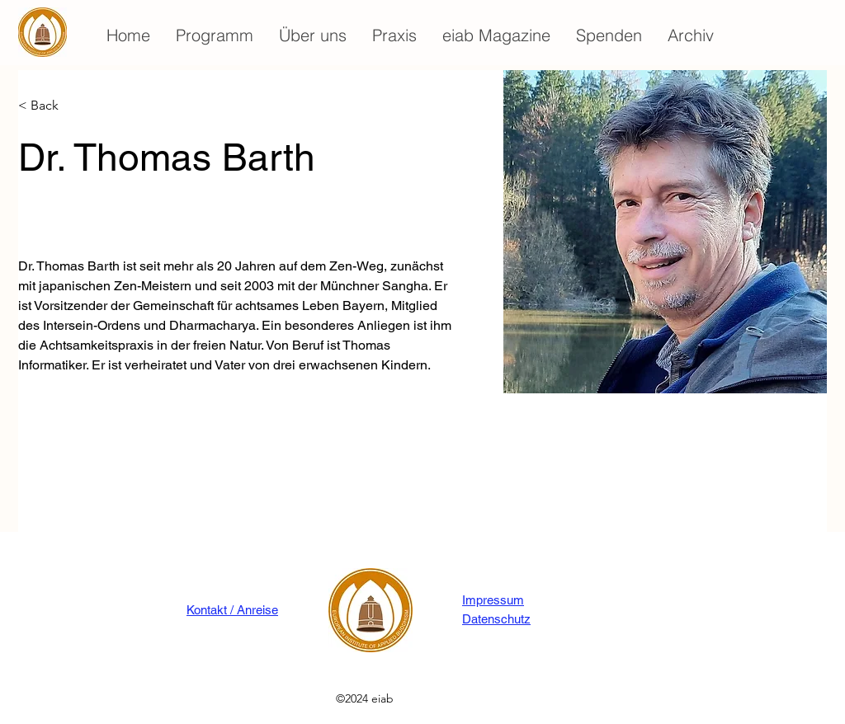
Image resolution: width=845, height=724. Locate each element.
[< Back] (50, 106)
